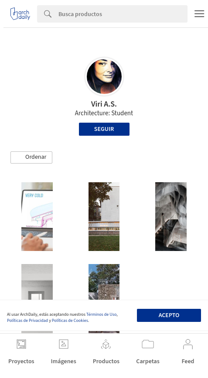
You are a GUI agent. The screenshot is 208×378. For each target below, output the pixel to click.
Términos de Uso (101, 314)
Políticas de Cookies (70, 321)
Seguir (104, 129)
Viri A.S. (104, 104)
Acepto (169, 315)
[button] (31, 157)
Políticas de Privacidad (27, 321)
